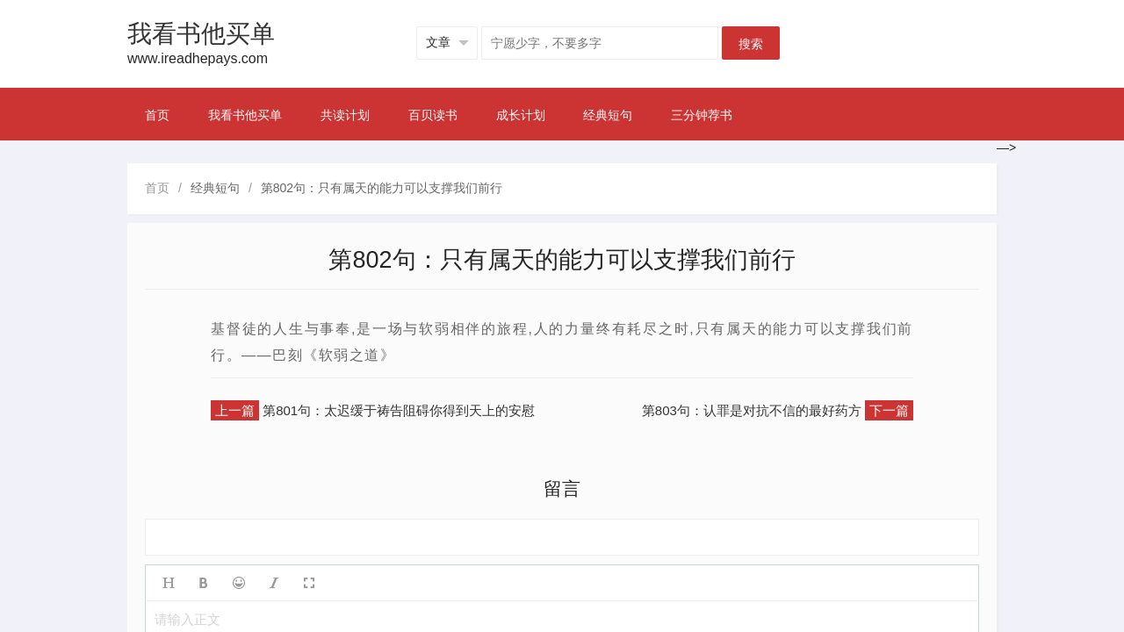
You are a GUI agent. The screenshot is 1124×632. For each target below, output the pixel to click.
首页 (157, 115)
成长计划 (520, 115)
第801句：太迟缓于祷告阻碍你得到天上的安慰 (399, 410)
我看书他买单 (245, 115)
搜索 (751, 44)
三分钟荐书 (701, 115)
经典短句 (607, 115)
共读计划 (345, 115)
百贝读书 (433, 115)
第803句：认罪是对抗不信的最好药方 (751, 410)
